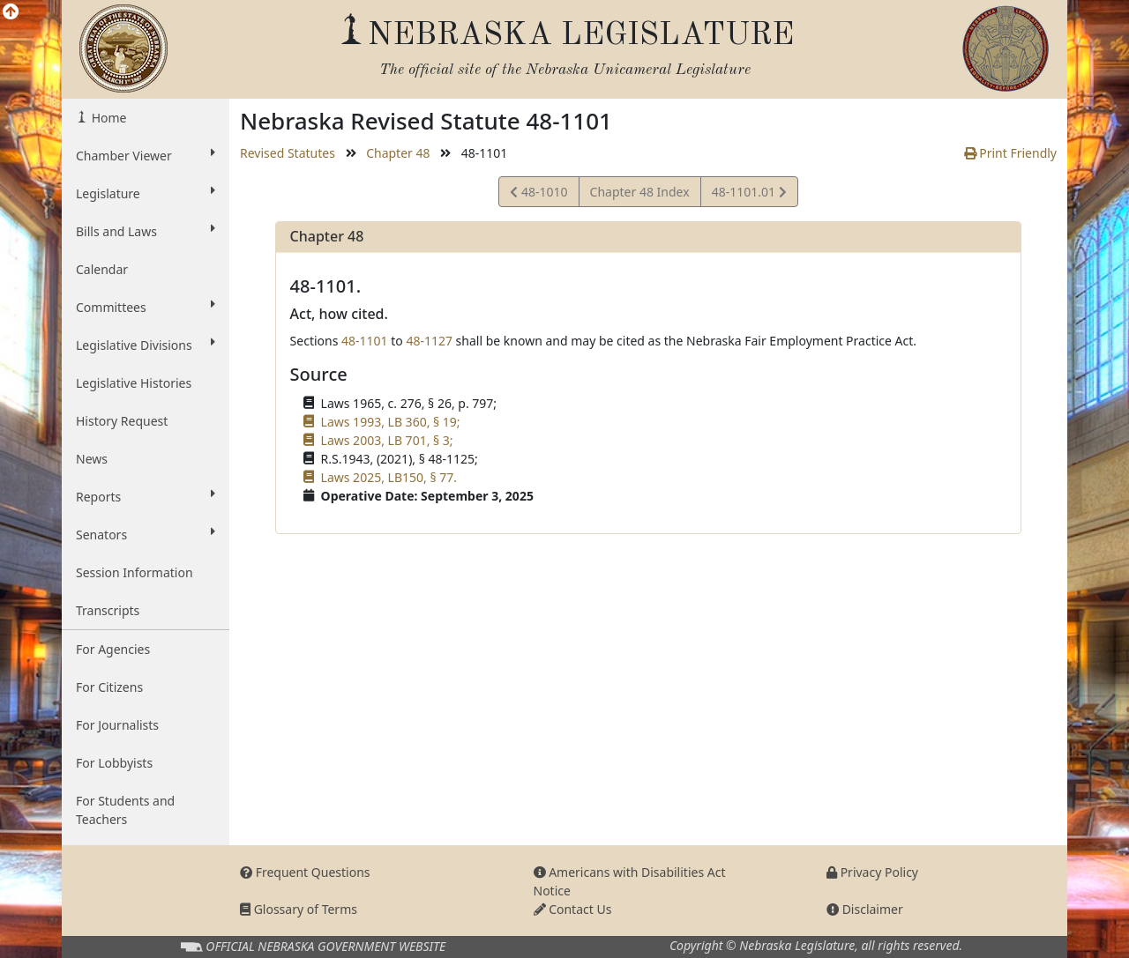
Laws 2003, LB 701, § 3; (387, 440)
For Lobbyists (114, 762)
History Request (122, 420)
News (92, 458)
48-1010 (538, 194)
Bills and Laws (145, 231)
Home (107, 117)
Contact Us (573, 909)
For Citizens (109, 687)
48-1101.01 (749, 194)
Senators (145, 534)
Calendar (102, 269)
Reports (145, 496)
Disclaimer (864, 909)
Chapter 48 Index (640, 191)
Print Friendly (1010, 153)
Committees (145, 307)
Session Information (134, 572)
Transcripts (107, 610)
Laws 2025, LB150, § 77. (389, 477)
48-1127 (429, 340)
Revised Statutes (287, 153)
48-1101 (364, 340)
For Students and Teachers (125, 810)
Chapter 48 (398, 153)
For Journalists (117, 725)
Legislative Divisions (145, 344)
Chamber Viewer (145, 155)
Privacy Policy (872, 872)
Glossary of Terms (298, 909)
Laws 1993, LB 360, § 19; (390, 421)
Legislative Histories (133, 383)
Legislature (145, 193)
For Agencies (113, 649)
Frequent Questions (305, 872)
